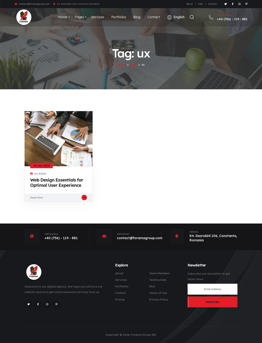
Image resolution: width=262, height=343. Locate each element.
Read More (58, 197)
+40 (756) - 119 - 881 (228, 17)
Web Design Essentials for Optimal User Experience (56, 182)
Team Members (159, 273)
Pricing (119, 299)
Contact (212, 4)
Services (97, 17)
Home (62, 17)
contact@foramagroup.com (34, 4)
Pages (79, 17)
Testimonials (157, 280)
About (189, 4)
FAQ (200, 4)
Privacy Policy (158, 299)
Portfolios (118, 17)
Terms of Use (158, 293)
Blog (136, 17)
